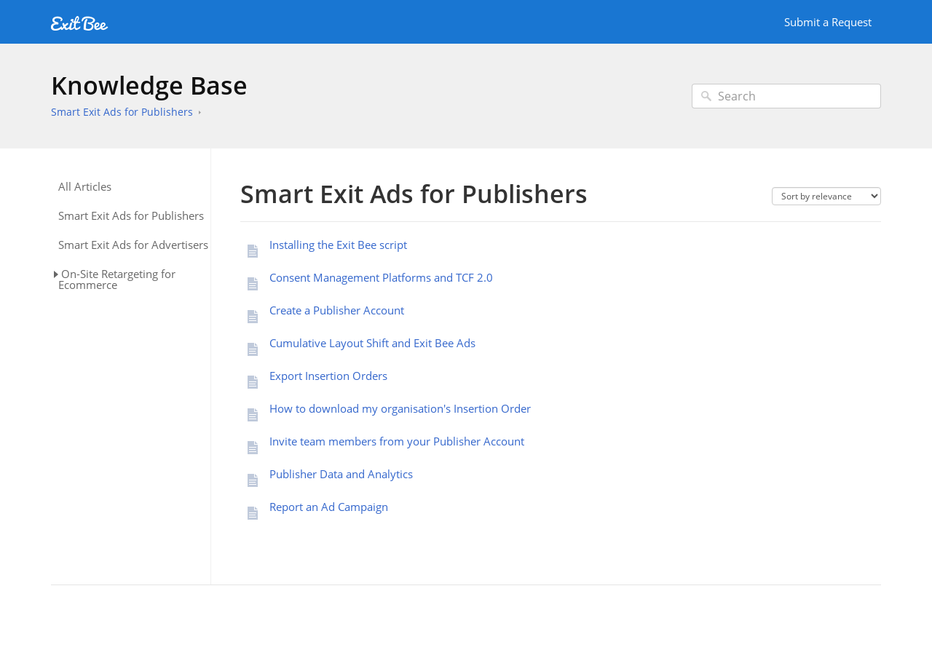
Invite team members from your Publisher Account (396, 441)
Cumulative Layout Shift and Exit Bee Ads (372, 343)
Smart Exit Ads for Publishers (122, 112)
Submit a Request (828, 22)
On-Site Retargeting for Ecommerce (116, 279)
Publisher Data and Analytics (341, 474)
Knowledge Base (149, 85)
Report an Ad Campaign (328, 506)
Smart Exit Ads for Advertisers (133, 244)
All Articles (84, 186)
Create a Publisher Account (336, 310)
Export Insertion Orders (328, 375)
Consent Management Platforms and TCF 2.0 (381, 277)
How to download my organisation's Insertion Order (400, 408)
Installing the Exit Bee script (338, 244)
